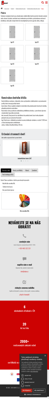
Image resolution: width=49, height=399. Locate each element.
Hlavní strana (6, 8)
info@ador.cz (24, 271)
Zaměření (34, 170)
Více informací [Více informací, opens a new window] (34, 371)
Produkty (12, 8)
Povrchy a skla (6, 170)
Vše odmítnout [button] (39, 390)
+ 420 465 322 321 (24, 248)
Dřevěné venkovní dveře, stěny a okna (33, 8)
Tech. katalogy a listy (7, 174)
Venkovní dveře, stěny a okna (20, 8)
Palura (42, 8)
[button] (33, 394)
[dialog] (33, 375)
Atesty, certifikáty (17, 170)
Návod (27, 170)
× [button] (45, 355)
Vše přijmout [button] (27, 390)
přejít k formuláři (24, 294)
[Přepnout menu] (46, 2)
